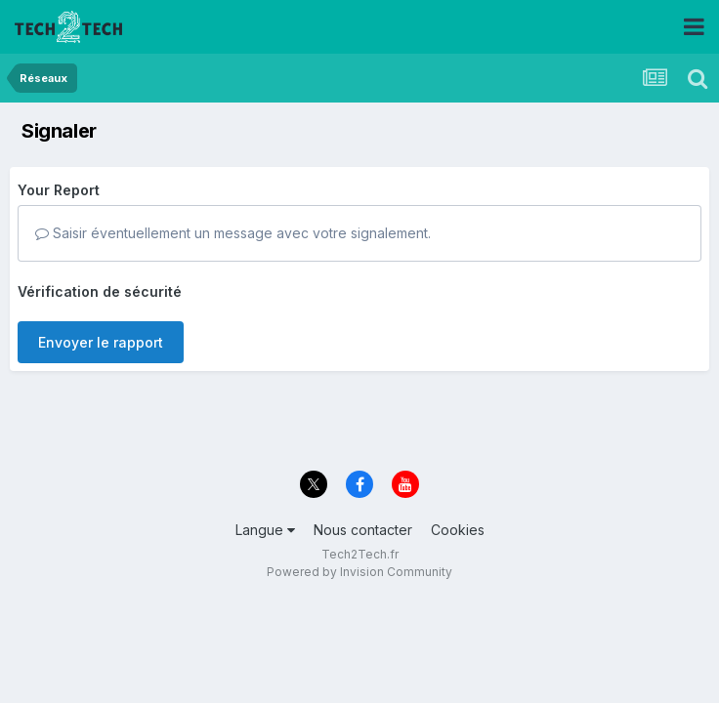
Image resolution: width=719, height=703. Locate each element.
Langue (265, 529)
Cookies (458, 529)
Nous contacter (363, 529)
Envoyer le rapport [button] (100, 342)
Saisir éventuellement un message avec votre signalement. (233, 233)
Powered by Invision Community (359, 571)
